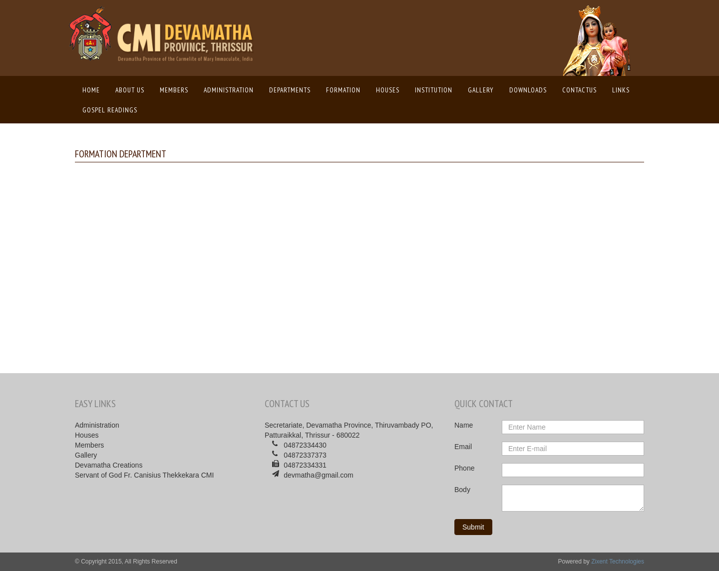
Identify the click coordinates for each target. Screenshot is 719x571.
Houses (387, 89)
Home (93, 89)
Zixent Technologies (617, 561)
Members (174, 89)
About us (129, 89)
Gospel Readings (109, 109)
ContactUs (579, 89)
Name (463, 425)
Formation (343, 89)
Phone (464, 468)
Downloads (528, 89)
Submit (473, 527)
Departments (290, 89)
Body (462, 490)
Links (621, 89)
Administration (229, 89)
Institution (433, 89)
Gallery (481, 89)
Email (463, 447)
